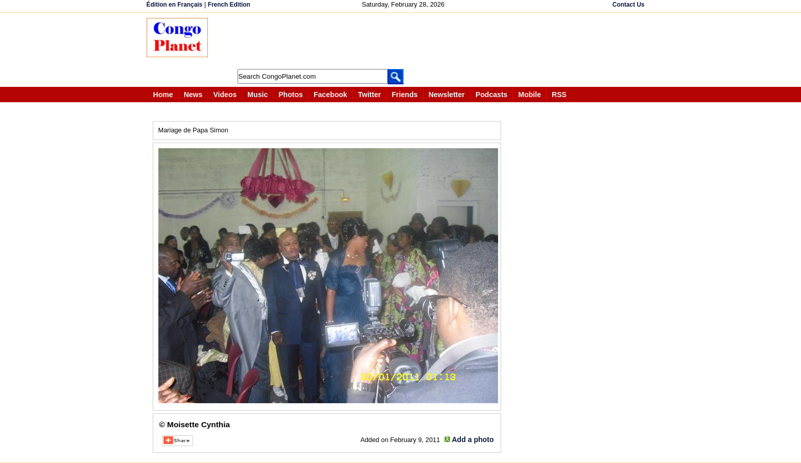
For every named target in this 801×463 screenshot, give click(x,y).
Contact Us (628, 4)
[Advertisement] (404, 41)
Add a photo (472, 439)
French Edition (229, 4)
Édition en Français (175, 4)
